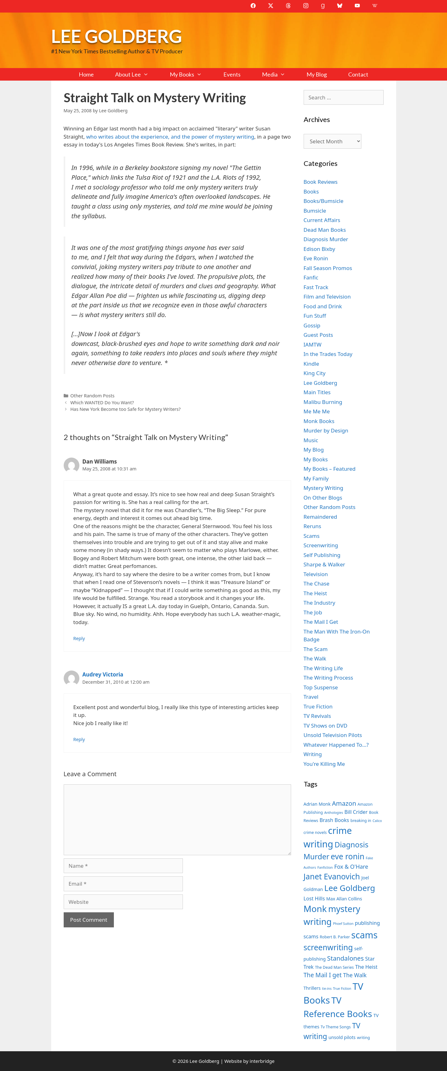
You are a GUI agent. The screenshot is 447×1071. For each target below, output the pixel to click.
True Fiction (318, 706)
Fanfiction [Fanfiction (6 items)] (325, 867)
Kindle (311, 363)
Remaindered (320, 516)
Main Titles (317, 392)
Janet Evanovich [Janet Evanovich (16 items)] (332, 876)
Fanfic (311, 277)
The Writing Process (328, 677)
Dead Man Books (325, 229)
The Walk (315, 658)
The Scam (316, 649)
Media (279, 74)
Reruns (312, 526)
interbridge (262, 1061)
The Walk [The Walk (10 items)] (355, 975)
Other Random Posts (92, 396)
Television (316, 574)
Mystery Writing (323, 487)
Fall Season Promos (328, 268)
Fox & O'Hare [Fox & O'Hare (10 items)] (351, 866)
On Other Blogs (323, 497)
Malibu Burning (323, 402)
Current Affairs (322, 220)
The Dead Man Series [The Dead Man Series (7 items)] (334, 967)
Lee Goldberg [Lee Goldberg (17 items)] (349, 888)
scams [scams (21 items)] (364, 935)
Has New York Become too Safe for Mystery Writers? (125, 409)
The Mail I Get (321, 621)
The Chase (316, 583)
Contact (358, 74)
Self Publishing (322, 555)
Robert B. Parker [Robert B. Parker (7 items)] (335, 937)
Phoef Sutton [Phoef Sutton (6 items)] (343, 923)
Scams (312, 535)
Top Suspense (321, 687)
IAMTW (313, 344)
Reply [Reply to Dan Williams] (79, 638)
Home (86, 74)
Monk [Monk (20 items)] (315, 909)
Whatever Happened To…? (336, 744)
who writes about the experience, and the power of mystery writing (170, 136)
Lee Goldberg (116, 36)
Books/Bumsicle (323, 200)
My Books (191, 74)
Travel (311, 696)
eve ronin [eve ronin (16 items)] (347, 856)
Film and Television (327, 296)
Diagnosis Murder (326, 239)
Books (311, 191)
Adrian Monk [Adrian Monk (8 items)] (317, 804)
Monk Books (319, 421)
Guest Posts (318, 334)
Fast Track (316, 287)
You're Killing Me (324, 763)
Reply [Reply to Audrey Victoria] (79, 739)
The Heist (315, 593)
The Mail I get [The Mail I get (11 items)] (323, 975)
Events (232, 74)
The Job (313, 612)
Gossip (312, 325)
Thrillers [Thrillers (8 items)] (312, 988)
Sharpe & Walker (324, 564)
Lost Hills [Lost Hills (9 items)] (314, 898)
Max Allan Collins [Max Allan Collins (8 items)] (344, 899)
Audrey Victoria (103, 674)
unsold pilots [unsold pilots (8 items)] (341, 1037)
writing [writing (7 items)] (363, 1037)
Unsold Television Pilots (333, 735)
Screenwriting (321, 545)
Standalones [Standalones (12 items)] (345, 958)
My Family (316, 478)
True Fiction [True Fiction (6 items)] (342, 988)
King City (315, 373)
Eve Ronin (316, 258)
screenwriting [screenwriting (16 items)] (328, 947)
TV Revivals (317, 715)
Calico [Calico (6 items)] (377, 821)
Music (311, 440)
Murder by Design (326, 430)
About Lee (137, 74)
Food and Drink (323, 306)
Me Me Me (317, 411)
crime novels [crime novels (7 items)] (315, 832)
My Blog (316, 74)
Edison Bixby (319, 248)
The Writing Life (323, 668)
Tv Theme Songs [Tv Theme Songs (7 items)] (336, 1027)
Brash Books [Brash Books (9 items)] (334, 820)
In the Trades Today (328, 354)
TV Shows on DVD (326, 725)
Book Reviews (321, 181)
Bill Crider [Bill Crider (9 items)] (356, 812)
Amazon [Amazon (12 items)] (344, 803)
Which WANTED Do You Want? (102, 403)
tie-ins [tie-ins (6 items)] (327, 988)
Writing (313, 754)
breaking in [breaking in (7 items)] (360, 820)
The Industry (319, 602)
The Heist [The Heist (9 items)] (366, 966)
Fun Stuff (315, 315)
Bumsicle (315, 210)
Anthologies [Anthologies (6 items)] (333, 812)
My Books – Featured (330, 468)
